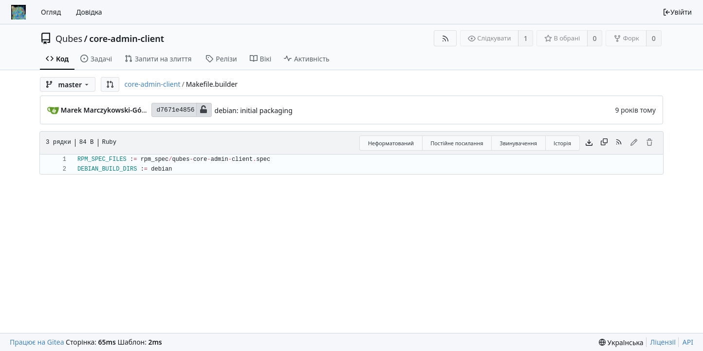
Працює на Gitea (37, 342)
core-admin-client (126, 38)
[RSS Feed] (445, 38)
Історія (562, 143)
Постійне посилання (456, 143)
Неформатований (391, 143)
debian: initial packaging (254, 110)
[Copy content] (604, 143)
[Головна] (18, 12)
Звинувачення (518, 143)
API (688, 342)
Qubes (69, 38)
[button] (110, 84)
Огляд (51, 12)
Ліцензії (663, 342)
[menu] (621, 342)
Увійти (677, 12)
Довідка (89, 12)
